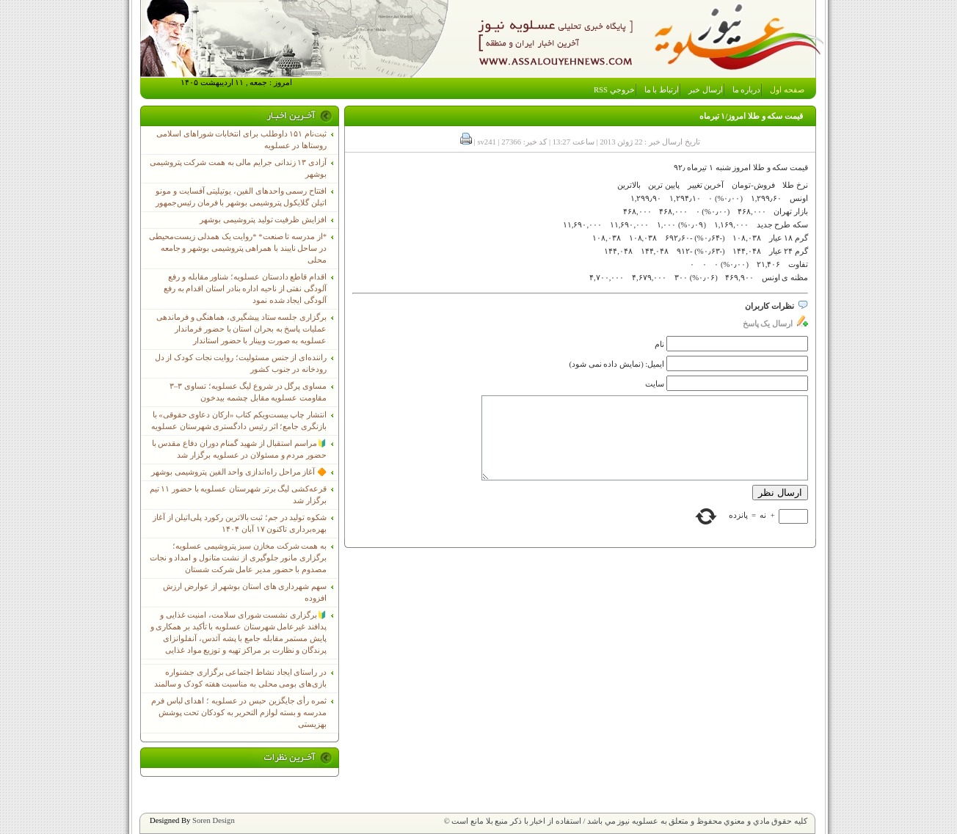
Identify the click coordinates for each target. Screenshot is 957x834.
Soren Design (213, 820)
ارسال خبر (705, 90)
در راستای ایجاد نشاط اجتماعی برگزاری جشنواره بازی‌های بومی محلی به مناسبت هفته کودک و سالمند (240, 678)
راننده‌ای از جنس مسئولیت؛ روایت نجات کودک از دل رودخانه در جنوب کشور (241, 363)
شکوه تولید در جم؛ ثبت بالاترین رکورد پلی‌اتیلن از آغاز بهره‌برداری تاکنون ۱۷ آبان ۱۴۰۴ (240, 523)
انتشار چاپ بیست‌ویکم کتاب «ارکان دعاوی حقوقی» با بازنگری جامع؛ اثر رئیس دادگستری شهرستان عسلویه (239, 421)
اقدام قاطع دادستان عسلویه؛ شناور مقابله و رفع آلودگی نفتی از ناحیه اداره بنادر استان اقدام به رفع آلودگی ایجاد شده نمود (245, 288)
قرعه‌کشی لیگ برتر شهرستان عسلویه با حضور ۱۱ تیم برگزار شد (238, 495)
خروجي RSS (614, 90)
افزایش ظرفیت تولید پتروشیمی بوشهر (263, 220)
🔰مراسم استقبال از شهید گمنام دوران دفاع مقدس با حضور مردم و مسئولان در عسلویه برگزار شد (239, 449)
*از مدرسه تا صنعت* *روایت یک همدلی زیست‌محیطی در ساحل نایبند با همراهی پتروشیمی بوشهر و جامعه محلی (238, 248)
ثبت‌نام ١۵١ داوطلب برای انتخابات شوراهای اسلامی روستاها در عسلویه (241, 140)
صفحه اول (787, 90)
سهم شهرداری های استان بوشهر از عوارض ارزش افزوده (245, 592)
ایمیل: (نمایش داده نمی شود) (617, 364)
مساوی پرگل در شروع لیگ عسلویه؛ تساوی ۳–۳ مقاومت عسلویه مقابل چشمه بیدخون (248, 392)
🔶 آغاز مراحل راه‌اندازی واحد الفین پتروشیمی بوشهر (239, 472)
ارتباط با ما (661, 90)
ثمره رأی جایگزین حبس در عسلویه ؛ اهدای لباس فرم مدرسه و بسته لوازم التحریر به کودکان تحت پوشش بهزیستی (239, 712)
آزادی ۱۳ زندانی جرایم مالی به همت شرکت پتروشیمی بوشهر (238, 168)
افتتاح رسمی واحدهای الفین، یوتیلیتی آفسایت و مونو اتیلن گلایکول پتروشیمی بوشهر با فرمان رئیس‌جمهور (241, 197)
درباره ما (746, 90)
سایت (654, 384)
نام (659, 344)
